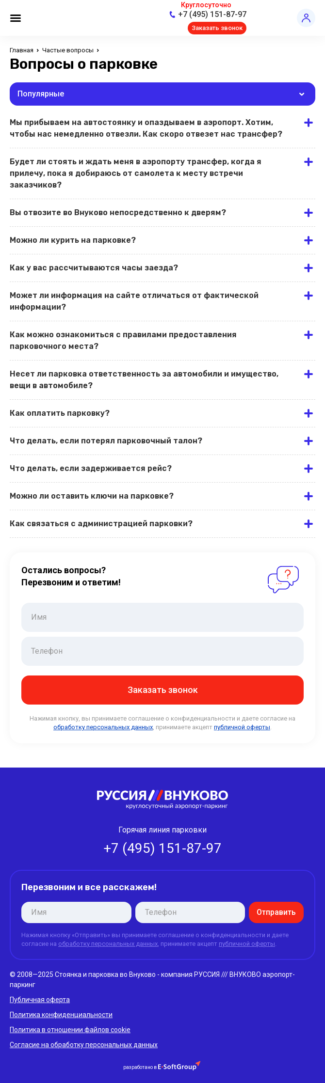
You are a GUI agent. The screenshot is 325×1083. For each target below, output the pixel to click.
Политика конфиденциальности (61, 1015)
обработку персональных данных (103, 727)
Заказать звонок (217, 27)
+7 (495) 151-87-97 (212, 14)
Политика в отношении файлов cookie (70, 1030)
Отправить (276, 912)
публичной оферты (242, 727)
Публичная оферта (40, 1000)
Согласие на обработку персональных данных (84, 1045)
